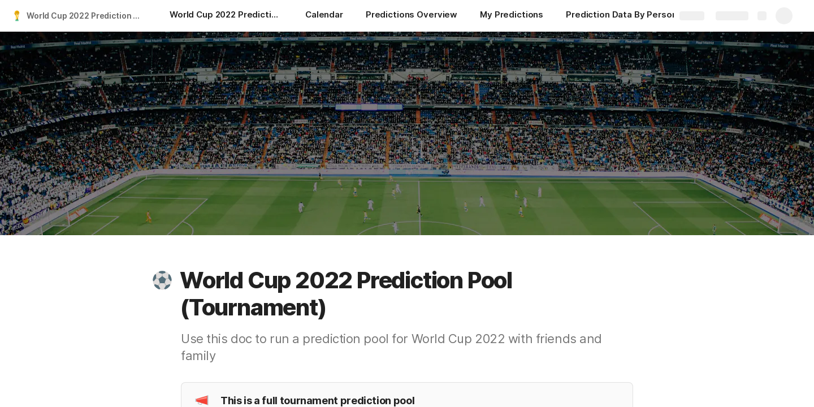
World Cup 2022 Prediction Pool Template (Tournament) (87, 15)
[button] (162, 280)
